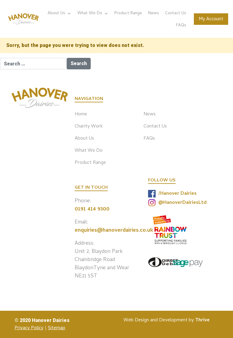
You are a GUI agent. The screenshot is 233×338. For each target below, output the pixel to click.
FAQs (181, 25)
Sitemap (56, 328)
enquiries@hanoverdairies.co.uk (114, 230)
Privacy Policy (29, 328)
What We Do (92, 13)
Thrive (202, 320)
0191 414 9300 (92, 209)
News (153, 13)
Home (81, 114)
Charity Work (89, 127)
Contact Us (175, 13)
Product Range (128, 13)
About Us (59, 13)
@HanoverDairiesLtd (177, 203)
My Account (211, 19)
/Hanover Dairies (172, 193)
